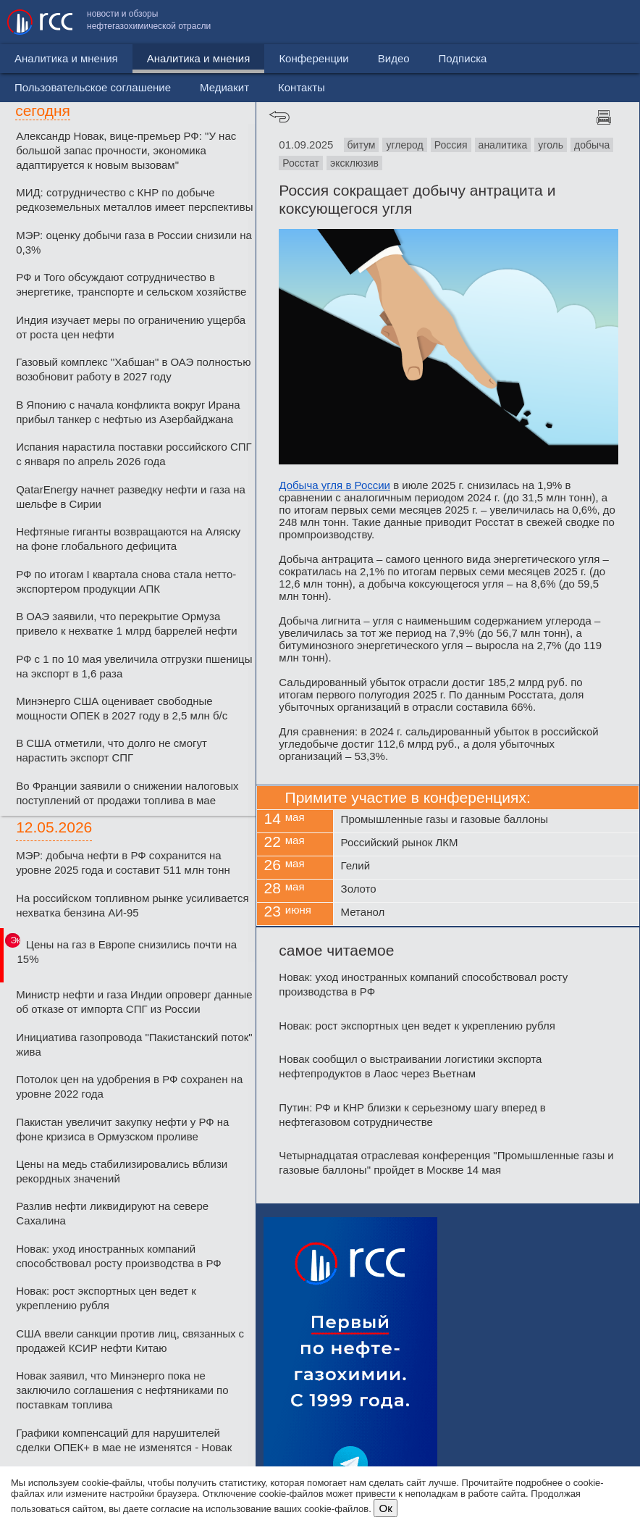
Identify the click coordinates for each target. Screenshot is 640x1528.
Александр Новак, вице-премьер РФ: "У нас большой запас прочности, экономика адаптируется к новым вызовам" (126, 150)
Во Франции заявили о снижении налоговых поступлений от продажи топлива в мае (127, 793)
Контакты (602, 22)
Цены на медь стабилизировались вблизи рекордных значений (121, 1171)
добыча (592, 145)
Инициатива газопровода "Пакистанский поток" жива (134, 1044)
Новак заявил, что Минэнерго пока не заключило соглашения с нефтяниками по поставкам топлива (122, 1390)
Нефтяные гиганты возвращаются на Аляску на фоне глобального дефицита (128, 538)
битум (362, 145)
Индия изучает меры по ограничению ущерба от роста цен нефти (130, 327)
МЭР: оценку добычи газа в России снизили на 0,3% (134, 242)
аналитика (503, 145)
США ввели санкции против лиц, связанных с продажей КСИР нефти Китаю (130, 1340)
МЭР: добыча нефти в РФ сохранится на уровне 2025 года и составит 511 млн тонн (123, 862)
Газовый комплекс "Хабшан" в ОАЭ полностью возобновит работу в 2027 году (133, 369)
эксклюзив (354, 163)
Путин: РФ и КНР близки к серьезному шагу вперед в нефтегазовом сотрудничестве (412, 1114)
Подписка (401, 58)
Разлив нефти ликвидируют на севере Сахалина (112, 1213)
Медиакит (525, 22)
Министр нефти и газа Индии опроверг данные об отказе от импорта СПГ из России (134, 1001)
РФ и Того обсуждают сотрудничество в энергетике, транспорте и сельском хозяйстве (131, 284)
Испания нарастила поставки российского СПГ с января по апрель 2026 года (134, 454)
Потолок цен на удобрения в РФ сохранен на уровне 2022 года (129, 1086)
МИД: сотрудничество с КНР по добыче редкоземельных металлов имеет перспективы (134, 199)
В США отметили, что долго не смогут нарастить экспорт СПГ (111, 750)
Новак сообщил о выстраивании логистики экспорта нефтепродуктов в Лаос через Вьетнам (410, 1066)
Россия (451, 145)
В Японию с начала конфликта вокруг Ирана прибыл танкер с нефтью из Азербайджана (128, 411)
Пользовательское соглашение (393, 22)
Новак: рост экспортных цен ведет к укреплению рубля (106, 1298)
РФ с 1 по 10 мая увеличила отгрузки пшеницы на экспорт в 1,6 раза (134, 666)
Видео (332, 58)
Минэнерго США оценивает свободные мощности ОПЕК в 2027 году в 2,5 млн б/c (121, 708)
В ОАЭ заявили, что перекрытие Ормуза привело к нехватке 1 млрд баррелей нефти (126, 623)
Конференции (252, 58)
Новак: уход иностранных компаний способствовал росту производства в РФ (119, 1256)
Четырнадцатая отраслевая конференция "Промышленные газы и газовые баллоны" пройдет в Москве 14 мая (446, 1162)
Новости (35, 58)
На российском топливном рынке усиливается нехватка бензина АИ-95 (132, 905)
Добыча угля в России (334, 485)
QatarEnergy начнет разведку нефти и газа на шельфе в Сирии (130, 496)
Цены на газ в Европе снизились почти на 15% (127, 951)
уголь (550, 145)
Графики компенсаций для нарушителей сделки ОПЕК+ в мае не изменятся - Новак (124, 1440)
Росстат (300, 163)
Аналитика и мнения (137, 58)
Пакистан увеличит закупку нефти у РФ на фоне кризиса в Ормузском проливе (122, 1129)
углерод (404, 145)
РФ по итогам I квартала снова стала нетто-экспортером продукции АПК (126, 581)
